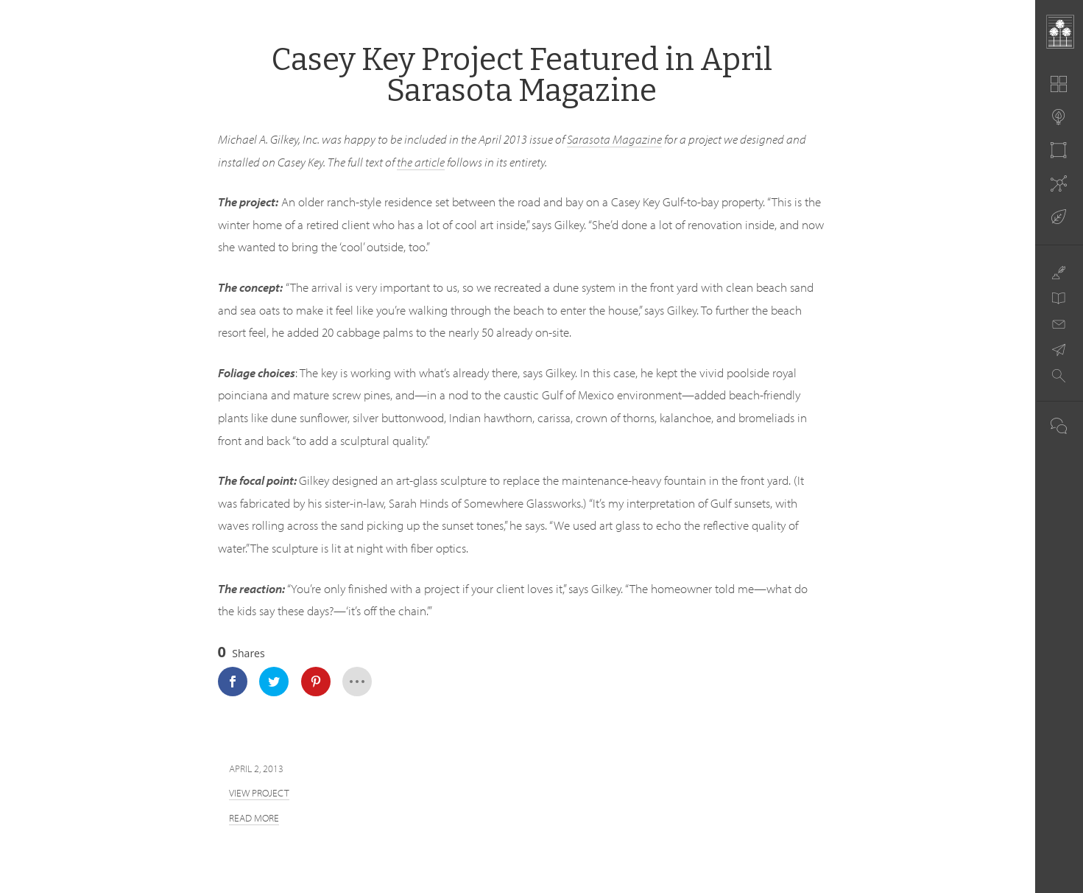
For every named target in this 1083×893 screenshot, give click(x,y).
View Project (259, 792)
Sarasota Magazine (614, 139)
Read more (254, 817)
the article (421, 161)
